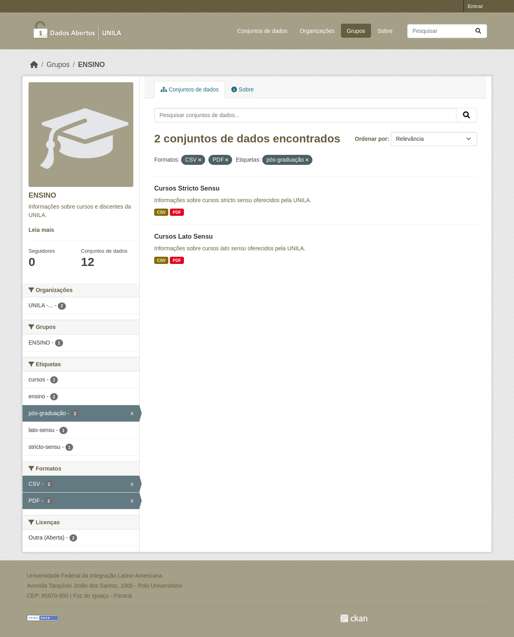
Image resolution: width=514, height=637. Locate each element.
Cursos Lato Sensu (183, 236)
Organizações (317, 31)
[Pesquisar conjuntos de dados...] (447, 31)
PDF (177, 212)
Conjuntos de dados (262, 31)
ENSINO (91, 65)
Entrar (475, 6)
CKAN (353, 618)
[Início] (34, 65)
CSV (161, 212)
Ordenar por (371, 139)
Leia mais (41, 230)
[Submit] (478, 31)
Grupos (356, 31)
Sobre (384, 31)
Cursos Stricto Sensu (187, 188)
